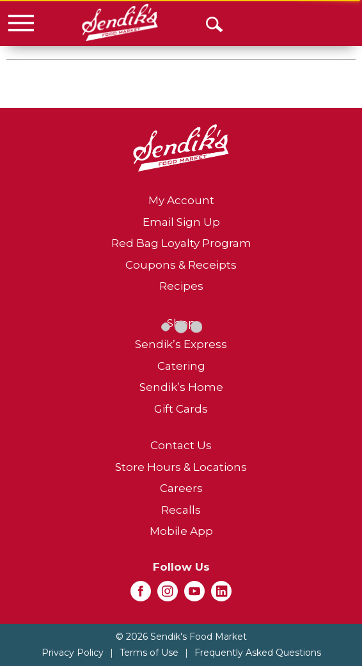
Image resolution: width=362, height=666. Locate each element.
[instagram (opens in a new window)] (167, 595)
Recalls (181, 509)
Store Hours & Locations (181, 467)
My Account (181, 200)
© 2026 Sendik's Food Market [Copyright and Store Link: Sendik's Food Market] (181, 636)
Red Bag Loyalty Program (181, 243)
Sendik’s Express (181, 344)
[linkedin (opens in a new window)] (221, 595)
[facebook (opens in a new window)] (140, 595)
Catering (181, 366)
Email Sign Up (181, 222)
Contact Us (181, 445)
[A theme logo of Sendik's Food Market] (120, 22)
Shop (181, 323)
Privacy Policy (73, 652)
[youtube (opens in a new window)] (194, 595)
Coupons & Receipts (181, 264)
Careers (181, 488)
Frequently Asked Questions (257, 652)
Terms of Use (149, 652)
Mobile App (181, 531)
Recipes (181, 286)
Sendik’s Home (181, 387)
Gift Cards (181, 408)
